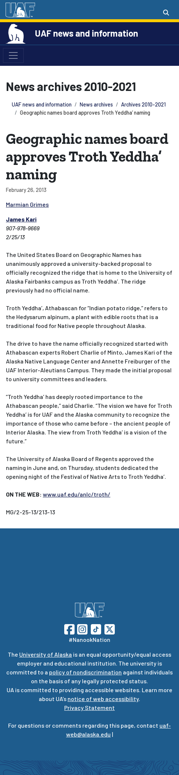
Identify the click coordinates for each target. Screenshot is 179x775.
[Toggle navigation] (13, 55)
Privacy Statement (89, 707)
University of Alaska (45, 654)
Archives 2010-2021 (143, 104)
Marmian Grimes (27, 204)
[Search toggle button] (166, 12)
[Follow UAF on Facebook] (69, 628)
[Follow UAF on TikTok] (96, 628)
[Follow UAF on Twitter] (109, 628)
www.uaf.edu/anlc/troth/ (76, 494)
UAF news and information (86, 33)
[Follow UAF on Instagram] (81, 628)
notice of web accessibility (103, 698)
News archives (96, 104)
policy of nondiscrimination (85, 672)
